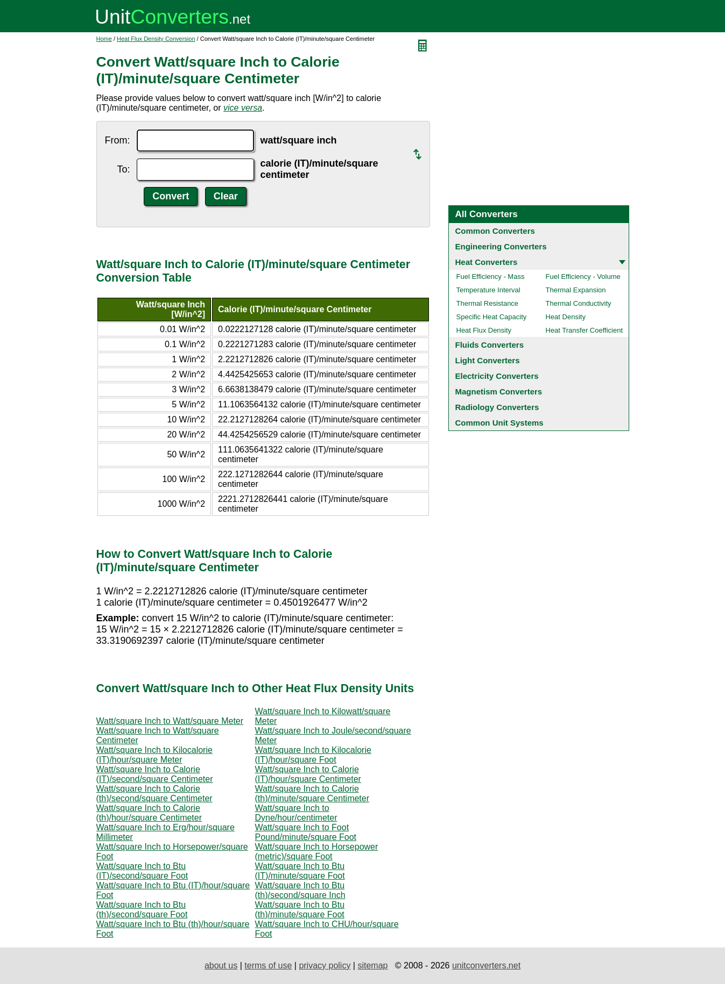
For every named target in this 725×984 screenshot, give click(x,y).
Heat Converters (486, 262)
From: (117, 140)
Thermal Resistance (487, 303)
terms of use (268, 965)
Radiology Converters (497, 407)
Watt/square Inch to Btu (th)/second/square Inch (300, 890)
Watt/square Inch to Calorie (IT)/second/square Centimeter (154, 774)
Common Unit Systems (499, 422)
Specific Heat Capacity (491, 317)
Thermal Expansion (576, 290)
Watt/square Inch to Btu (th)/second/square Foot (142, 909)
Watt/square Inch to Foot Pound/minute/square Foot (306, 832)
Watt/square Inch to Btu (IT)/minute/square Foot (300, 870)
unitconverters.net (486, 965)
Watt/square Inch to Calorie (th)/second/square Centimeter (154, 793)
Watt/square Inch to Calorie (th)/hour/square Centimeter (149, 812)
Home (104, 38)
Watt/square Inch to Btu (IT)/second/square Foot (142, 870)
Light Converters (487, 360)
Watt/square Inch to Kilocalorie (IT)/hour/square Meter (154, 754)
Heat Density (566, 317)
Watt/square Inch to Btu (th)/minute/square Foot (300, 909)
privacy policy (324, 965)
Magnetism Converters (499, 391)
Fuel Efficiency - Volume (583, 276)
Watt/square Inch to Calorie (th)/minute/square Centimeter (312, 793)
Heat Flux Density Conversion (156, 38)
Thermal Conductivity (578, 303)
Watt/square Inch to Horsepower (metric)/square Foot (316, 851)
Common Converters (495, 230)
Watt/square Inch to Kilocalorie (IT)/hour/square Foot (313, 754)
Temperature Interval (488, 290)
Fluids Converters (489, 344)
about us (221, 965)
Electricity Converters (497, 375)
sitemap (372, 965)
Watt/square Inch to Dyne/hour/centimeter (296, 812)
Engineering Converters (501, 246)
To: (123, 169)
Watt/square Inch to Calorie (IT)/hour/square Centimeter (308, 774)
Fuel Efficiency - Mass (490, 276)
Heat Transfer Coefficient (584, 330)
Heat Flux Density (484, 330)
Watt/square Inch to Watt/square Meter (170, 721)
